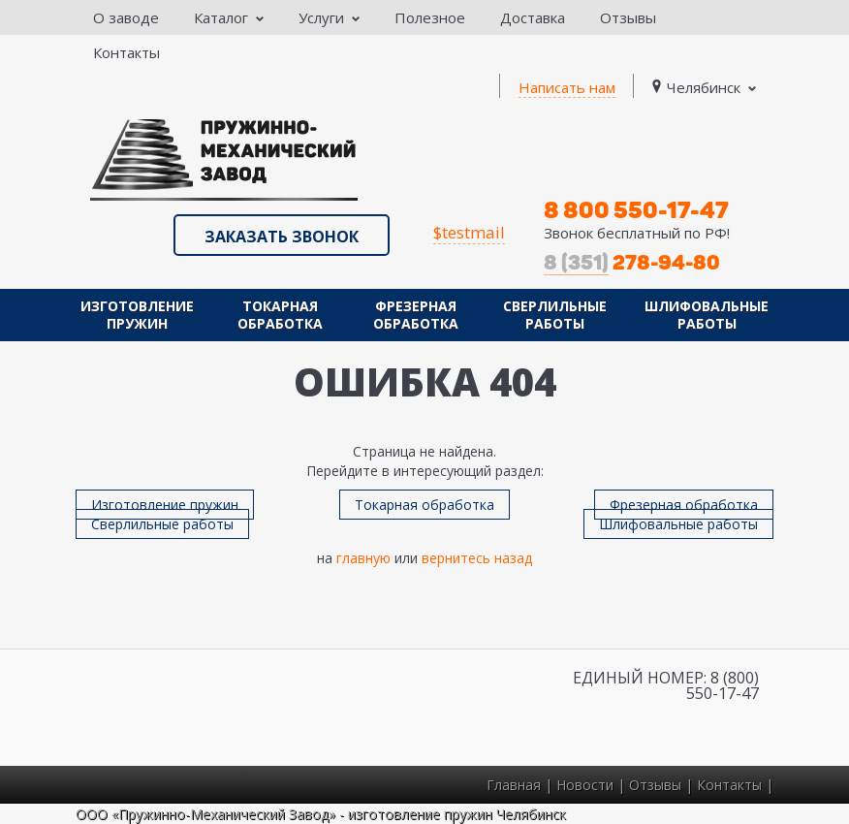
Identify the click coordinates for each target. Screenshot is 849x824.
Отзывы (628, 17)
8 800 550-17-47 (636, 210)
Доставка (532, 17)
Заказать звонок (281, 236)
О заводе (126, 17)
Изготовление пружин (137, 315)
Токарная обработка (280, 315)
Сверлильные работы (555, 315)
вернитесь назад (477, 558)
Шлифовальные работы (707, 315)
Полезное (429, 17)
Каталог (229, 17)
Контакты (126, 52)
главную (363, 558)
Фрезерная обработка (415, 315)
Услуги (329, 17)
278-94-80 (632, 262)
